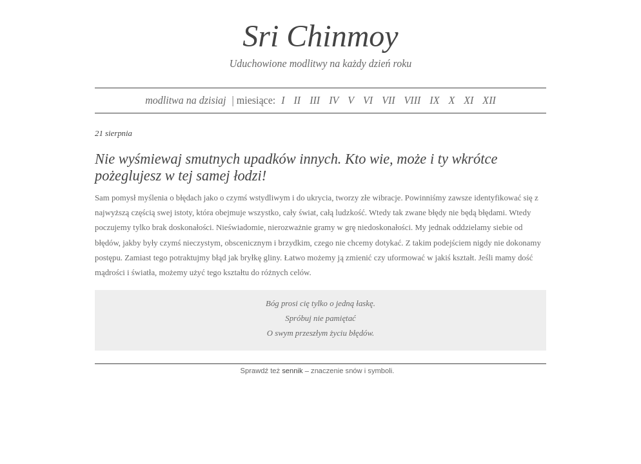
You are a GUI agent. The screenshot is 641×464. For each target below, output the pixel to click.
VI (368, 100)
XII (488, 100)
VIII (412, 100)
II (297, 100)
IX (434, 100)
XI (468, 100)
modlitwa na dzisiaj (185, 100)
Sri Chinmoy (320, 36)
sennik (292, 370)
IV (334, 100)
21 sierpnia (113, 133)
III (315, 100)
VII (388, 100)
